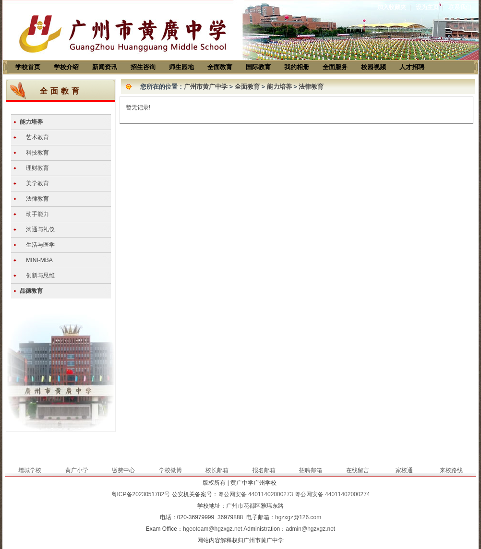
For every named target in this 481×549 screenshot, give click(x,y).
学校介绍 (66, 67)
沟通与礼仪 (40, 229)
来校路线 (451, 470)
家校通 (404, 470)
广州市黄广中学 (206, 86)
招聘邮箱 (310, 470)
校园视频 (373, 67)
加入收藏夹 (391, 7)
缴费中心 (123, 470)
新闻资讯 (104, 67)
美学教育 (37, 183)
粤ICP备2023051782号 (140, 494)
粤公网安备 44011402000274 (332, 494)
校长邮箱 (216, 470)
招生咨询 (143, 67)
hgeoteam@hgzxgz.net (212, 528)
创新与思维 (40, 275)
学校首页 (27, 67)
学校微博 (170, 470)
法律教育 (37, 198)
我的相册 (296, 67)
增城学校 (29, 470)
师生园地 (181, 67)
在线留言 (357, 470)
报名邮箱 (264, 470)
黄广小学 (76, 470)
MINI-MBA (39, 260)
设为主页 (427, 7)
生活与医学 (40, 244)
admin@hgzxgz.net (310, 528)
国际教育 (258, 67)
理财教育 (37, 168)
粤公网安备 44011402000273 (255, 494)
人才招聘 (411, 67)
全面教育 (219, 67)
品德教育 (31, 290)
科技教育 (37, 152)
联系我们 (459, 7)
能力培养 (31, 122)
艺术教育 (37, 137)
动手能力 (37, 214)
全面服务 (335, 67)
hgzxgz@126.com (298, 517)
